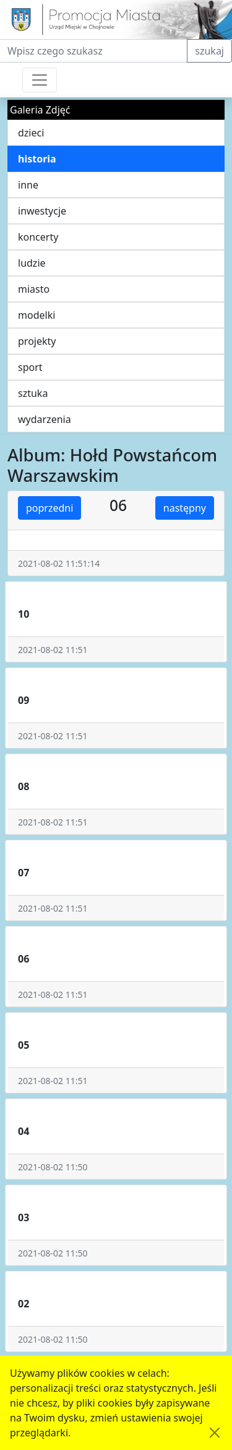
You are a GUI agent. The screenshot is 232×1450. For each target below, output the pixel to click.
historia (37, 159)
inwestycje (42, 211)
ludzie (32, 263)
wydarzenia (44, 419)
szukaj (209, 51)
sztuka (33, 393)
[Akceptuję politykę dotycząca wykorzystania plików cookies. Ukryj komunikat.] (214, 1432)
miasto (33, 289)
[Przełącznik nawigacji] (39, 80)
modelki (36, 315)
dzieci (31, 133)
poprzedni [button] (49, 508)
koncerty (38, 237)
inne (28, 185)
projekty (37, 341)
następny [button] (184, 508)
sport (30, 367)
